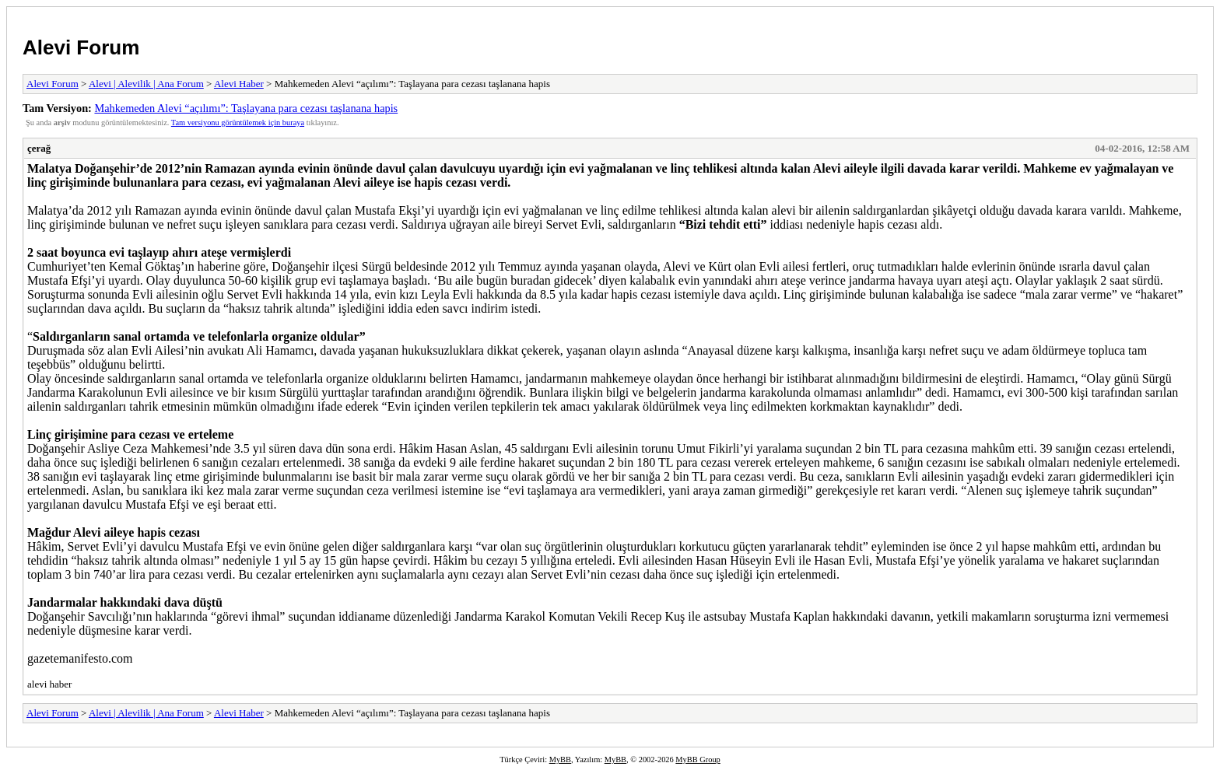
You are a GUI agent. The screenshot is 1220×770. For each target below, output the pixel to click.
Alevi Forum (81, 47)
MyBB (560, 759)
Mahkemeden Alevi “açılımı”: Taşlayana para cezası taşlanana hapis (246, 108)
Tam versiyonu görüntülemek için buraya (237, 122)
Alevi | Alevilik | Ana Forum (146, 83)
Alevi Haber (239, 83)
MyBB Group (697, 759)
